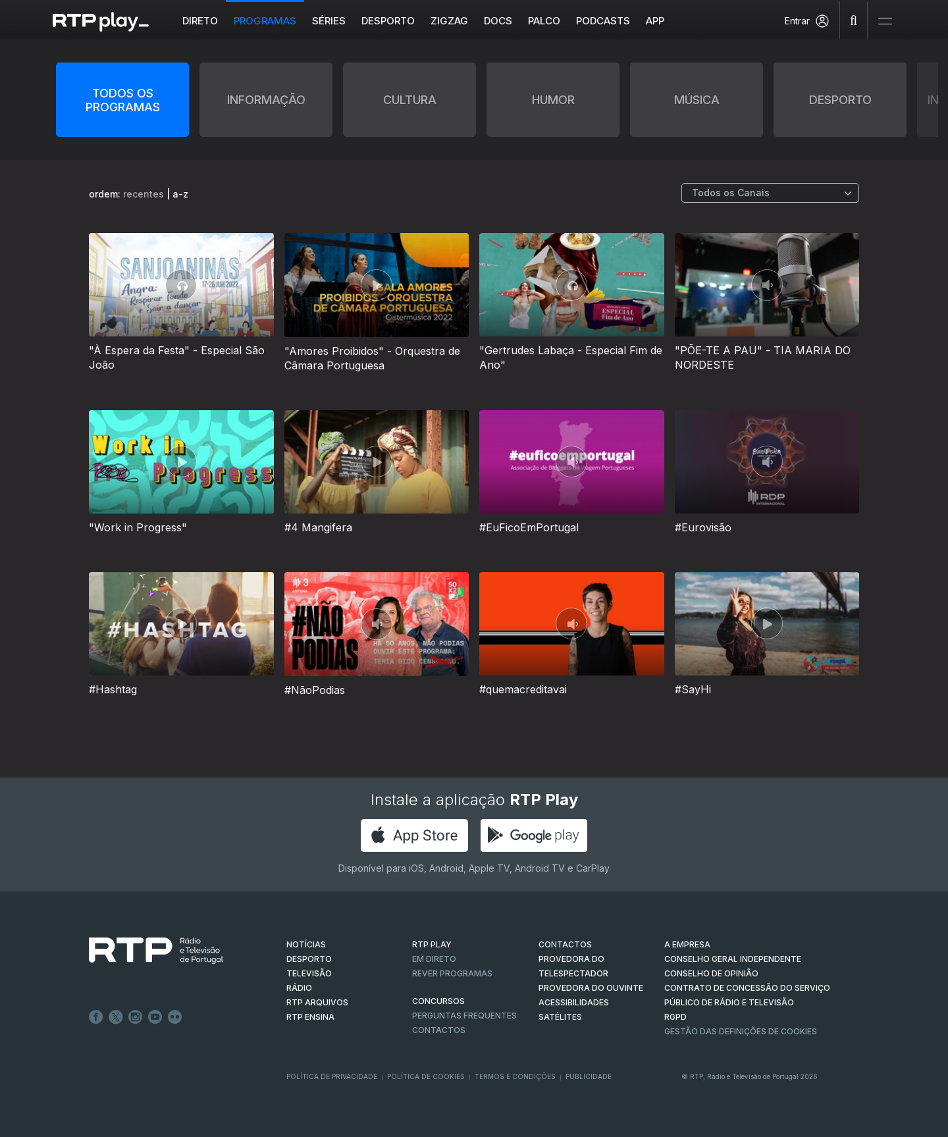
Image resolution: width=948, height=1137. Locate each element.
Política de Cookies (426, 1076)
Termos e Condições (515, 1076)
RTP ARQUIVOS (317, 1002)
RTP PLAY (432, 944)
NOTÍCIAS (306, 944)
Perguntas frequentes (464, 1015)
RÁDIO (299, 988)
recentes (143, 193)
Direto (200, 20)
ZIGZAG (449, 20)
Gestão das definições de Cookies (740, 1031)
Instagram (135, 1017)
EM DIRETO (434, 959)
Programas (265, 20)
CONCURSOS (438, 1001)
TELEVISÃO (309, 973)
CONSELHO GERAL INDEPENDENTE (732, 959)
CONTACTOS (565, 944)
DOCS (498, 20)
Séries (329, 20)
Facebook (96, 1017)
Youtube (155, 1017)
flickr (175, 1017)
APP (655, 20)
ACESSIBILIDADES (574, 1002)
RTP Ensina (310, 1017)
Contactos (438, 1030)
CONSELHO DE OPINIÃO (711, 973)
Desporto (388, 20)
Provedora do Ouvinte (591, 988)
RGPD (675, 1017)
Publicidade (589, 1076)
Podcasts (603, 20)
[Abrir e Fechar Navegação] (885, 21)
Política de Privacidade (331, 1076)
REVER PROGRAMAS (452, 973)
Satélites (560, 1017)
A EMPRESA (687, 944)
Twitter (116, 1017)
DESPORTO (309, 959)
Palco (544, 20)
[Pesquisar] (854, 20)
